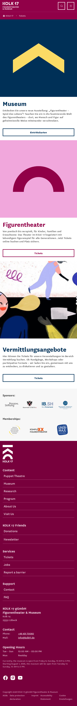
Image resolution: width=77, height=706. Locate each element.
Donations (10, 531)
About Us (10, 506)
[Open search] (61, 6)
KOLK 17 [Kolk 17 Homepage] (8, 15)
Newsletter (11, 539)
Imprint (34, 695)
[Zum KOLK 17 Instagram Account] (12, 679)
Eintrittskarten (38, 132)
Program (9, 498)
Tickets (22, 15)
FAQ (6, 597)
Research (10, 491)
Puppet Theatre (14, 475)
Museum (9, 483)
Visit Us (9, 513)
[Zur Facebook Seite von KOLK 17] (5, 679)
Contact (9, 589)
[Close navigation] (70, 6)
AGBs (5, 695)
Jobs (7, 564)
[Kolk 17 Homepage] (11, 6)
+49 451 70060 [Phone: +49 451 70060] (26, 633)
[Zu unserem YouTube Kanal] (20, 679)
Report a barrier (15, 572)
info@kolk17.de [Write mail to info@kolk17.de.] (26, 637)
